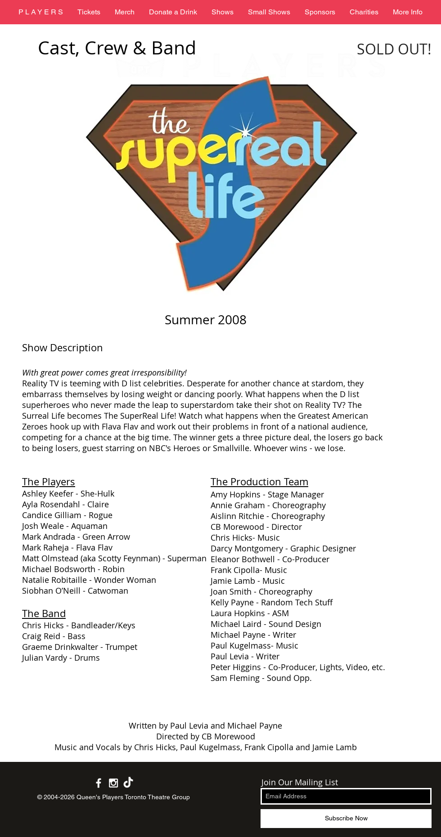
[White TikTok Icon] (128, 783)
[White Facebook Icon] (98, 783)
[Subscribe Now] (346, 818)
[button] (222, 11)
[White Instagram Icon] (113, 783)
